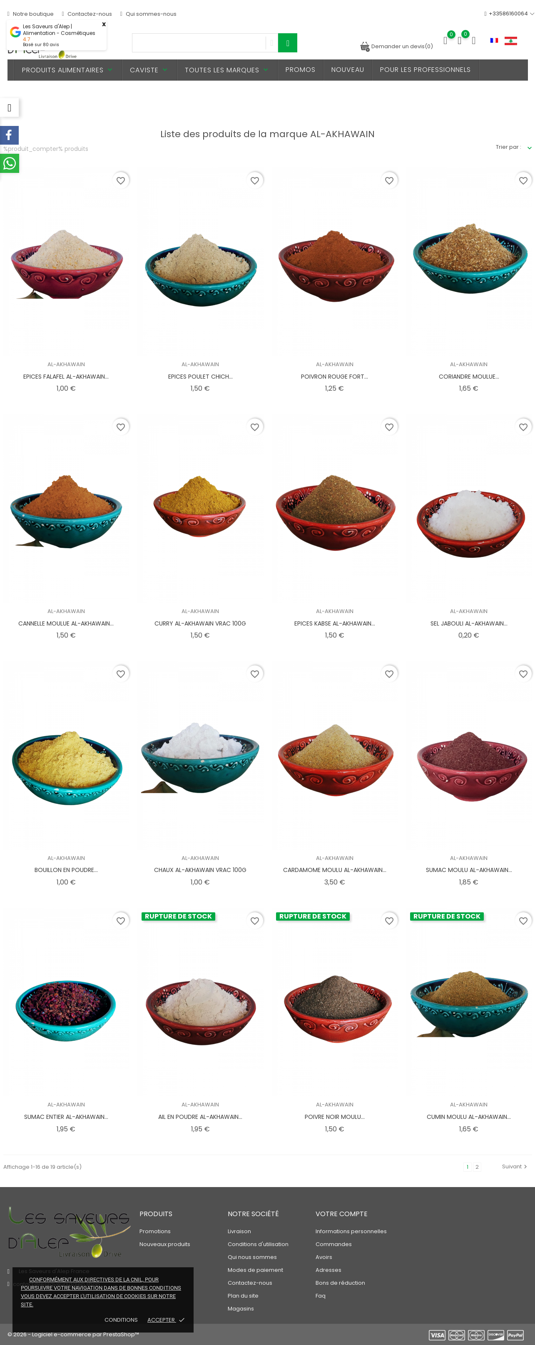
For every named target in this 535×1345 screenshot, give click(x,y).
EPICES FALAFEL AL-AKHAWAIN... (66, 376)
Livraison (239, 1231)
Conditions (122, 1320)
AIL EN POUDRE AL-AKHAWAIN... (200, 1117)
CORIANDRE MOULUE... (469, 376)
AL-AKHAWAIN (66, 364)
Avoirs (324, 1257)
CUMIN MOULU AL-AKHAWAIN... (469, 1117)
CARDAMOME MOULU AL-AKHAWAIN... (334, 870)
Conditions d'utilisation (258, 1244)
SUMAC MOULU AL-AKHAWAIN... (469, 870)
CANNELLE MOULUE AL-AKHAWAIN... (66, 623)
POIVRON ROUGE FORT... (334, 376)
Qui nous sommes (252, 1257)
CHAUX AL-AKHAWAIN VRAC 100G (200, 870)
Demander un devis (396, 46)
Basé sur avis (41, 45)
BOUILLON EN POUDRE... (66, 870)
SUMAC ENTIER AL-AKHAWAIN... (66, 1117)
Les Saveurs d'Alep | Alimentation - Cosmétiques (59, 30)
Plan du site (243, 1296)
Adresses (328, 1270)
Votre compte (342, 1214)
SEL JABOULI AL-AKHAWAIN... (469, 623)
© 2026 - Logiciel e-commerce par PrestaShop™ (73, 1334)
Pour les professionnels (425, 69)
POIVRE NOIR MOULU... (335, 1117)
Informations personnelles (351, 1231)
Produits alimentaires (68, 70)
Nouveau (347, 69)
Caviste (149, 70)
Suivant (515, 1166)
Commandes (334, 1244)
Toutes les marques (227, 70)
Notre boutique (30, 14)
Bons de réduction (340, 1283)
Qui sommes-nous (148, 14)
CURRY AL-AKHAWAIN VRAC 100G (200, 623)
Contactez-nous (87, 14)
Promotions (155, 1231)
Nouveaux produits (164, 1244)
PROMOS (301, 69)
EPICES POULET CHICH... (200, 376)
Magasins (241, 1309)
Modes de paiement (255, 1270)
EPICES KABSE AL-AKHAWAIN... (334, 623)
